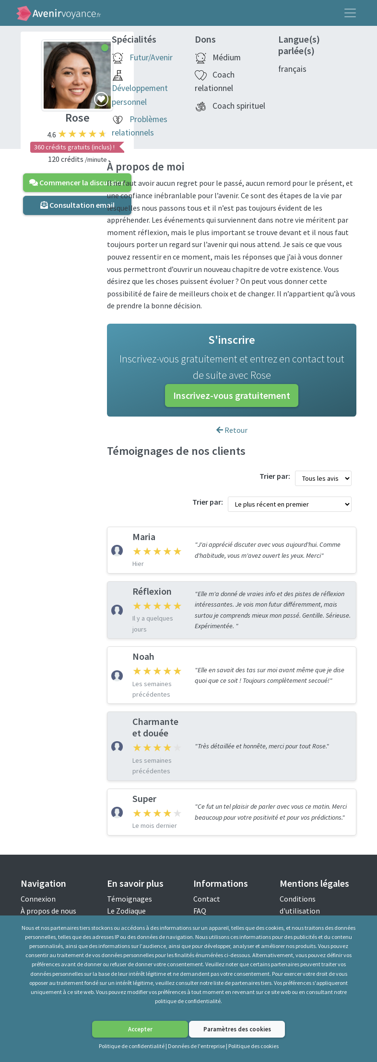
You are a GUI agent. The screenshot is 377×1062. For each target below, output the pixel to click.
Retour (231, 430)
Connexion (38, 899)
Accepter (140, 1029)
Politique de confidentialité (132, 1046)
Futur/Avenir (151, 57)
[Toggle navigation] (350, 13)
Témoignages (129, 899)
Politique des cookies (253, 1046)
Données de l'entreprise (196, 1046)
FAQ (199, 910)
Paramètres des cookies (237, 1029)
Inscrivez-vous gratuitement (231, 395)
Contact (206, 899)
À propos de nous (48, 910)
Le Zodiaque (126, 910)
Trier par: (274, 476)
